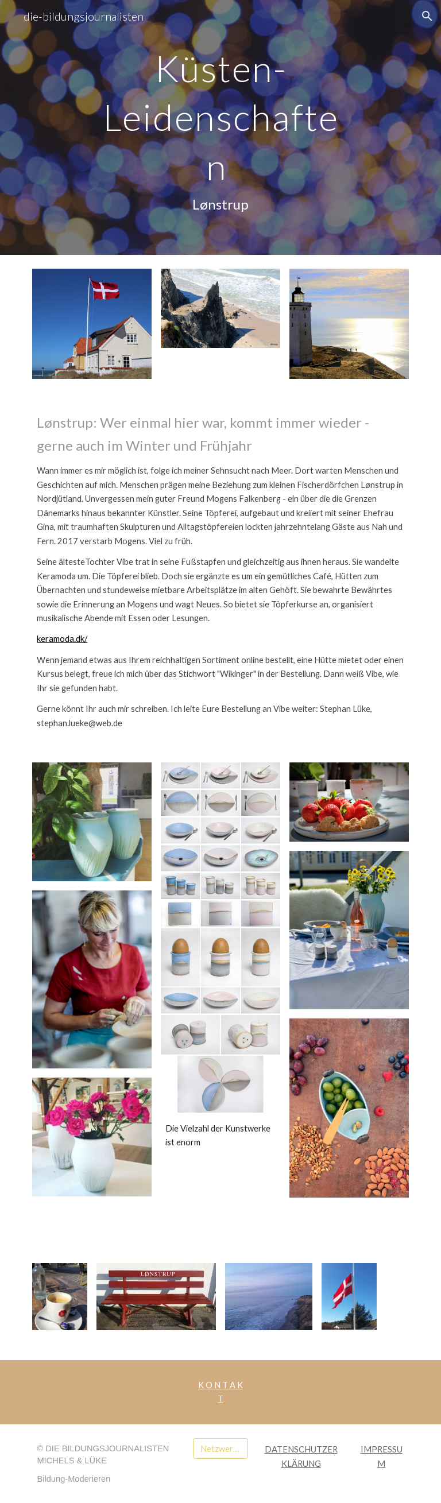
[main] (220, 127)
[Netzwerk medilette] (220, 1448)
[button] (427, 16)
